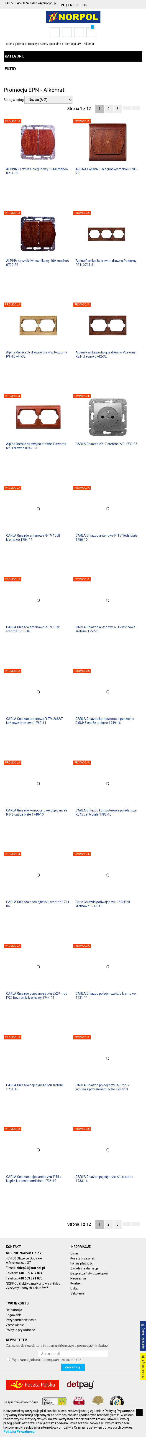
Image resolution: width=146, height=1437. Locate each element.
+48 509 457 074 (30, 1273)
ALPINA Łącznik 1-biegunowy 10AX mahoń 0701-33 (37, 171)
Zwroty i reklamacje (84, 1268)
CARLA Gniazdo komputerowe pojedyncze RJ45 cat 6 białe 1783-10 (106, 812)
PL (63, 5)
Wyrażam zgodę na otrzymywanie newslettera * (47, 1360)
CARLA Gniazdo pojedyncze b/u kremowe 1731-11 (106, 995)
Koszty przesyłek (82, 1258)
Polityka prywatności (21, 1330)
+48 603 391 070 (30, 1278)
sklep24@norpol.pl (30, 1268)
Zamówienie (15, 1325)
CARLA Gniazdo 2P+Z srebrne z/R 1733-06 (106, 444)
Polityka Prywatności (19, 1431)
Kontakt (76, 1283)
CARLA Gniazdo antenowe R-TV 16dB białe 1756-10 (107, 537)
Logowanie (14, 1315)
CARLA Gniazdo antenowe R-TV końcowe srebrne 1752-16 (105, 629)
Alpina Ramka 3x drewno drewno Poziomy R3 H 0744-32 (36, 354)
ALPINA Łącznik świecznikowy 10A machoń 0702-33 (37, 263)
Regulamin (78, 1278)
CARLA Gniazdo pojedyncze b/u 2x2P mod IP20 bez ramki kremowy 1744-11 (36, 995)
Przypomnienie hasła (21, 1320)
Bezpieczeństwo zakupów (89, 1273)
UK (85, 5)
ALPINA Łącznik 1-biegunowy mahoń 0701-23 (107, 171)
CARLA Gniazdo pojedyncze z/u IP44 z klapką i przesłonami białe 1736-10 (33, 1179)
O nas (74, 1253)
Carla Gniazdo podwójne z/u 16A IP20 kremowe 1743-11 (103, 904)
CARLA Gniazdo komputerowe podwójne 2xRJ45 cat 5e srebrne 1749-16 (105, 721)
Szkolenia (77, 1293)
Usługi (74, 1288)
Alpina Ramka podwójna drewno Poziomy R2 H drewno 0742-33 (36, 446)
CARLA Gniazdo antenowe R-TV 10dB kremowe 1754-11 (33, 537)
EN (70, 5)
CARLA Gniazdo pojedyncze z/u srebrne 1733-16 (104, 1179)
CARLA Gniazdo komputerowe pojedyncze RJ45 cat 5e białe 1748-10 (36, 812)
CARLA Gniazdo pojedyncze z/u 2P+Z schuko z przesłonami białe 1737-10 (103, 1087)
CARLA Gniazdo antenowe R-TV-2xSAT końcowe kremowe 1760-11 (34, 721)
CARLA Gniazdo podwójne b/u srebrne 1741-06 (38, 904)
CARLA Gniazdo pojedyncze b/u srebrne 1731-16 (35, 1087)
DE (77, 5)
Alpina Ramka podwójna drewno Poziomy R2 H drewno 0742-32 (106, 354)
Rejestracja (14, 1310)
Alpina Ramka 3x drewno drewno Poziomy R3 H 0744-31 (106, 263)
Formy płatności (81, 1263)
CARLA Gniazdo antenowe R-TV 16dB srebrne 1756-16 (33, 629)
